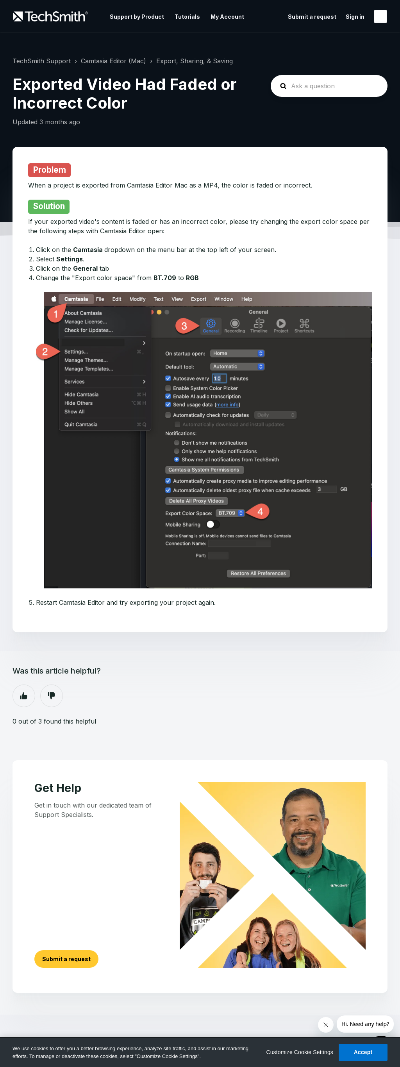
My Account (227, 16)
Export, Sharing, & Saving (194, 61)
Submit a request (312, 16)
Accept (363, 1052)
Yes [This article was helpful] (23, 696)
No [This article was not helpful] (51, 696)
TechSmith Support (41, 61)
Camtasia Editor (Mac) (113, 61)
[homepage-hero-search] (329, 86)
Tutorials (187, 16)
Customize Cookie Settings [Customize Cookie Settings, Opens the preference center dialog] (299, 1052)
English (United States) (380, 16)
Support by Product (137, 16)
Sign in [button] (355, 16)
